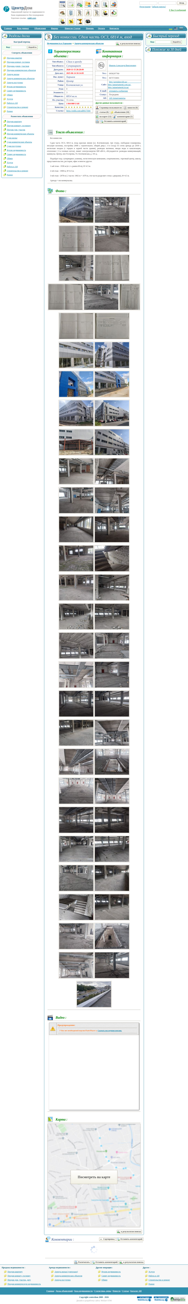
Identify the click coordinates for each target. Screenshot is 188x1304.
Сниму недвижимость (16, 91)
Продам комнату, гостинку (19, 1276)
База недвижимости (83, 1291)
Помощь (90, 28)
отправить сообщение (118, 91)
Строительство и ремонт (17, 107)
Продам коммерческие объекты (20, 134)
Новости (116, 1291)
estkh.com (32, 18)
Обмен (10, 95)
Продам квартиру (14, 121)
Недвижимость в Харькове (59, 43)
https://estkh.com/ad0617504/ (78, 111)
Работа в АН (12, 103)
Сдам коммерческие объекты (19, 142)
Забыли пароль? (159, 6)
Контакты (114, 28)
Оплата (101, 28)
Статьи (125, 1291)
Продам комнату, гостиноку (19, 125)
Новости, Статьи (72, 28)
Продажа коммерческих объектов (21, 70)
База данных (23, 28)
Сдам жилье (12, 138)
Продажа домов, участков (18, 66)
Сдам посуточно (14, 146)
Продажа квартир (14, 58)
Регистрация (144, 6)
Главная (8, 28)
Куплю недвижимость (16, 86)
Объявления (40, 28)
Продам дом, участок (16, 130)
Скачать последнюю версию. (110, 1030)
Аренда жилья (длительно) (66, 1271)
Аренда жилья (13, 74)
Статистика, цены (102, 1291)
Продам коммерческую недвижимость (24, 1284)
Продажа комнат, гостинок (18, 62)
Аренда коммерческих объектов (89, 43)
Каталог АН (136, 1291)
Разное (10, 111)
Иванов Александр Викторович (122, 65)
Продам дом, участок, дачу (19, 1280)
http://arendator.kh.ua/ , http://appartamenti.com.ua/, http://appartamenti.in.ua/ (124, 85)
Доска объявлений (64, 1291)
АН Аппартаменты (117, 98)
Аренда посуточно (15, 82)
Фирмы (54, 28)
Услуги (10, 99)
